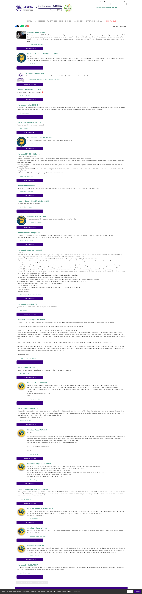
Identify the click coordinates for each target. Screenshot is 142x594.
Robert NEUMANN (36, 400)
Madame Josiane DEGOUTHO (29, 90)
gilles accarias (34, 557)
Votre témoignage (30, 48)
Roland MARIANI (25, 422)
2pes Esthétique (35, 520)
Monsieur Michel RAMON (37, 530)
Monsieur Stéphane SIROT (28, 186)
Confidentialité (70, 591)
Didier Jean (33, 64)
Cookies (79, 591)
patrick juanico (25, 374)
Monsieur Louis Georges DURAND (31, 234)
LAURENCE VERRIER (36, 44)
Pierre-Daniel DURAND (27, 241)
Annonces (79, 21)
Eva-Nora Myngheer (26, 177)
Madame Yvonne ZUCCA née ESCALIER (33, 491)
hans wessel (24, 129)
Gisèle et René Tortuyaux (37, 538)
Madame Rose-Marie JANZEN (29, 123)
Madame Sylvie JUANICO (28, 369)
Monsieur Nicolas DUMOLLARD (30, 251)
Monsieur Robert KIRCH (36, 74)
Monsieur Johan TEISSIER (38, 384)
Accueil (29, 21)
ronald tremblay (25, 575)
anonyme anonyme (26, 192)
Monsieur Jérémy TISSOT (37, 32)
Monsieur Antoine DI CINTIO (29, 105)
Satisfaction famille (94, 21)
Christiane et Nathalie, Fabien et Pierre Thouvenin (44, 79)
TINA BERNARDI (25, 501)
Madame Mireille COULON (28, 410)
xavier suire (24, 311)
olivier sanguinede (36, 144)
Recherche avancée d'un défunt (106, 7)
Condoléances (65, 21)
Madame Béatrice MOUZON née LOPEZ (43, 54)
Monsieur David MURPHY (28, 567)
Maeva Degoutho (25, 96)
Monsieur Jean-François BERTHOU (32, 321)
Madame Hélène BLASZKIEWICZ (41, 510)
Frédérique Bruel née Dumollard (30, 295)
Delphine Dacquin (26, 208)
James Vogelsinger (36, 481)
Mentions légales (88, 591)
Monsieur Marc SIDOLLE (37, 217)
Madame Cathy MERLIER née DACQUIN (34, 202)
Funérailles (52, 21)
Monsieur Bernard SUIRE (27, 305)
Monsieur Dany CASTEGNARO (39, 465)
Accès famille (110, 21)
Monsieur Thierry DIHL (36, 547)
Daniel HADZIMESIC (36, 223)
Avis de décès (39, 21)
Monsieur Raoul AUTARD (37, 431)
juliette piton (34, 456)
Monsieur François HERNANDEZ (40, 138)
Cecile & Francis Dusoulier (28, 359)
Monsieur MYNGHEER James (29, 154)
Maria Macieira (25, 113)
